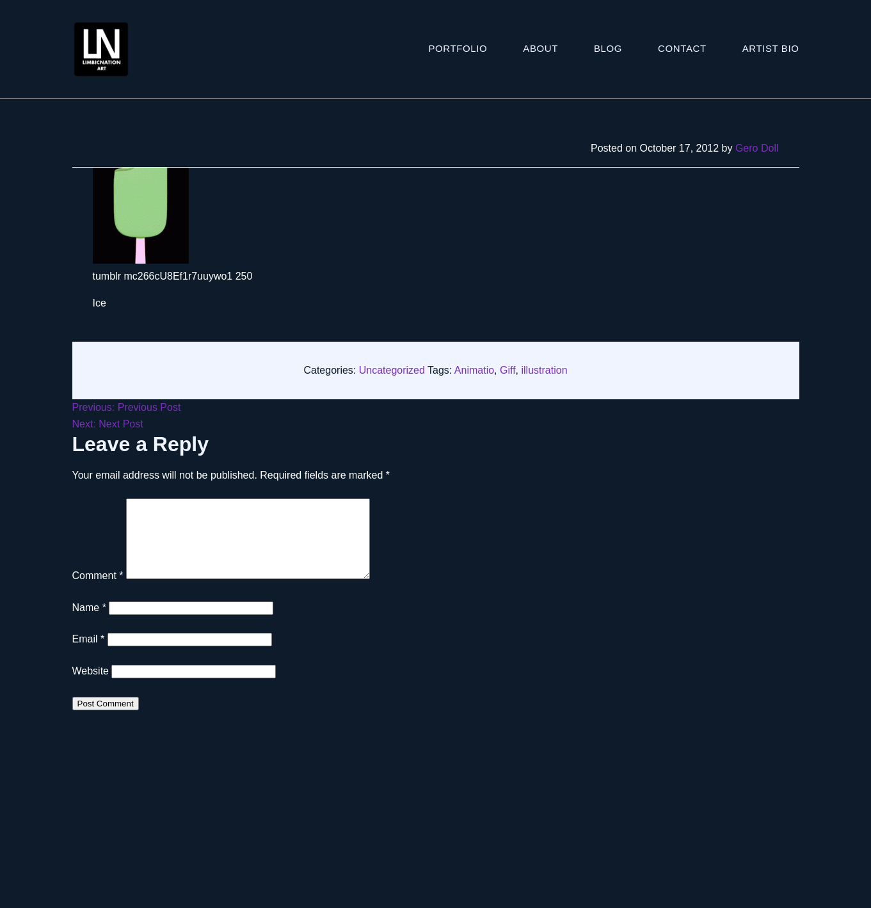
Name (89, 622)
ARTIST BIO (770, 48)
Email (88, 654)
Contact (682, 48)
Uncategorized (392, 370)
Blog (608, 48)
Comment (98, 590)
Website (90, 686)
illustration (545, 370)
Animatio (474, 370)
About (540, 48)
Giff (508, 370)
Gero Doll (757, 148)
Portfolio (458, 48)
